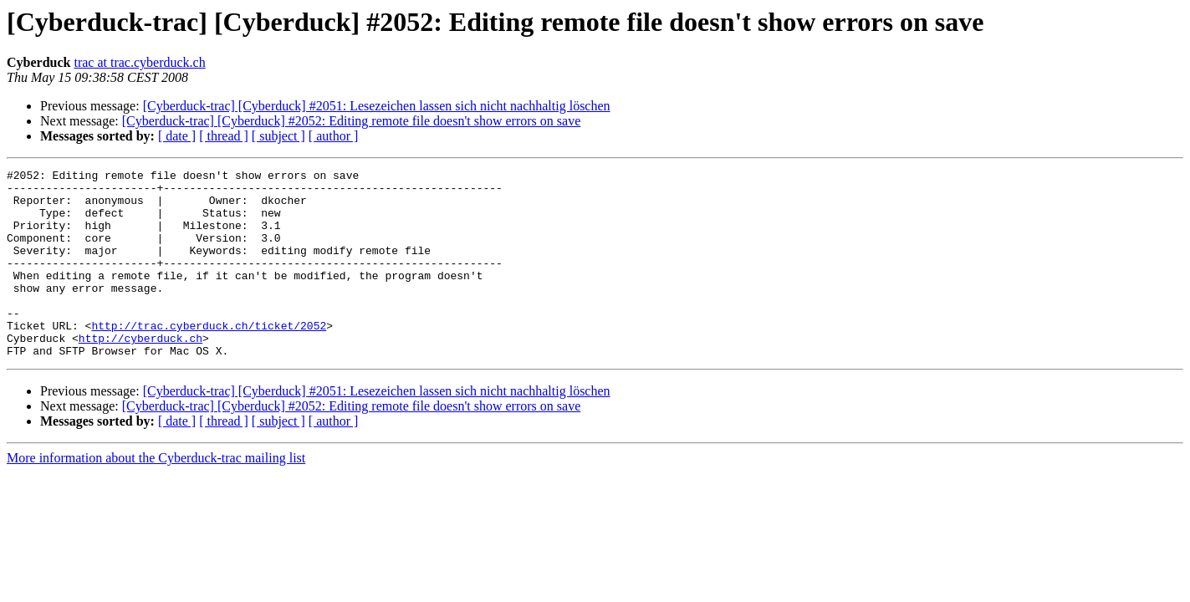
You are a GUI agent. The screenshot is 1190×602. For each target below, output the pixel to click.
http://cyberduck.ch (140, 372)
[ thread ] (223, 136)
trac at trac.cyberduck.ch (139, 62)
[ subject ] (278, 136)
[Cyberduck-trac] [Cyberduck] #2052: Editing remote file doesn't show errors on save (351, 121)
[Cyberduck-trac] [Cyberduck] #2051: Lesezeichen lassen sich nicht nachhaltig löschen (376, 106)
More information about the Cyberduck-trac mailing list (156, 495)
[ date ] (177, 136)
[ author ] (334, 136)
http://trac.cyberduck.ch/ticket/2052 (208, 357)
